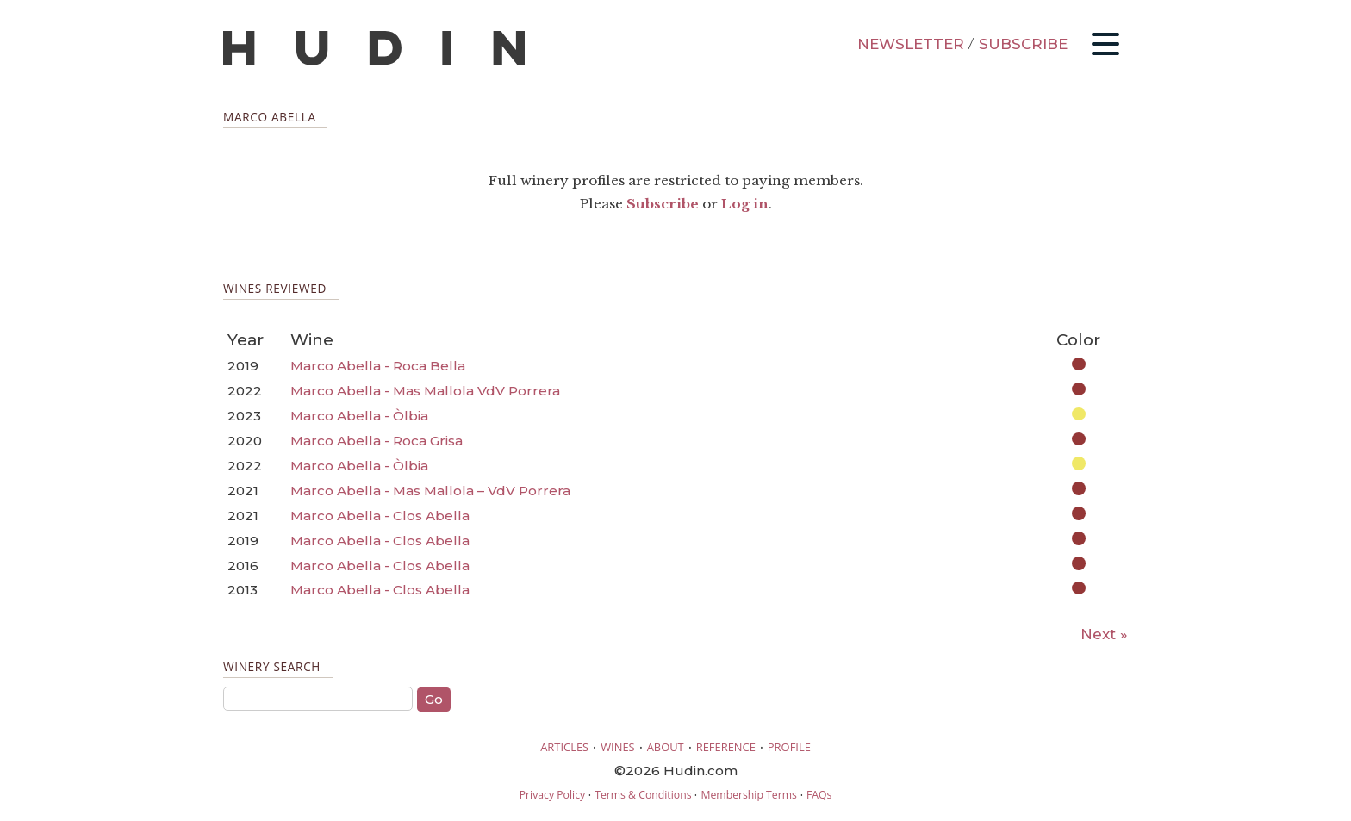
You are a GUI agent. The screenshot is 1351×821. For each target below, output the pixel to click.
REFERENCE (726, 747)
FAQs (818, 794)
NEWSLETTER (910, 44)
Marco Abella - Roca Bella (377, 366)
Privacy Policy (552, 794)
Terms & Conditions (643, 794)
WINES (618, 747)
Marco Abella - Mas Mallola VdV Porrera (425, 391)
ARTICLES (564, 747)
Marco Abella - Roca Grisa (376, 440)
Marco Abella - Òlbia (359, 415)
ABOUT (665, 747)
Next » (1104, 634)
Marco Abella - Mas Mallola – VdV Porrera (430, 490)
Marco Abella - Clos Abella (380, 515)
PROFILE (789, 747)
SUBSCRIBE (1023, 44)
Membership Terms (748, 794)
